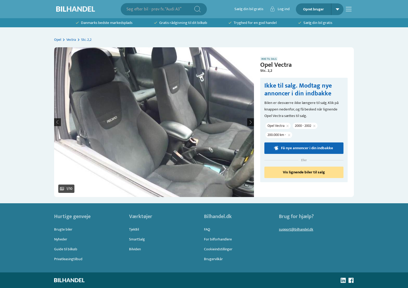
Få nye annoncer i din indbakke (303, 148)
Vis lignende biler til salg (303, 172)
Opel (57, 40)
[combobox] (160, 9)
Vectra (71, 40)
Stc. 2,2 (86, 40)
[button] (154, 122)
